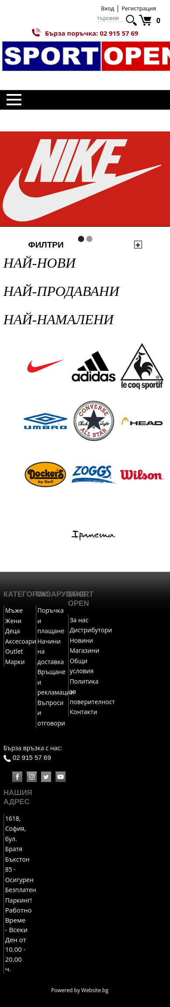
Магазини (84, 650)
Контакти (83, 712)
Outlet (14, 651)
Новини (81, 640)
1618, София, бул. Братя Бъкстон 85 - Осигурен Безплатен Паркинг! (20, 859)
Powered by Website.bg (79, 990)
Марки (15, 662)
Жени (13, 621)
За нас (78, 620)
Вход (107, 8)
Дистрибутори (90, 630)
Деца (12, 631)
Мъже (14, 610)
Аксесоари (20, 641)
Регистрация (138, 8)
